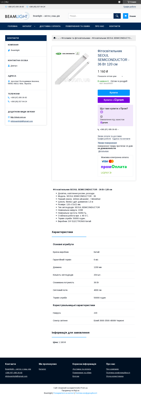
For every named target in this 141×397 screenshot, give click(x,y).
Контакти (114, 26)
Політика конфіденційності (118, 373)
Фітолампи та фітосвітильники (75, 38)
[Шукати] (117, 16)
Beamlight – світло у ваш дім (18, 369)
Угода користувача (114, 376)
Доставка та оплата (82, 369)
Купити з (114, 100)
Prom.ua (84, 388)
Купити (114, 92)
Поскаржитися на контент (63, 393)
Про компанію (112, 369)
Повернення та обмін (78, 26)
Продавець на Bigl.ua (70, 391)
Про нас (99, 26)
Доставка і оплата (50, 26)
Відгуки (12, 34)
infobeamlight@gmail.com (22, 121)
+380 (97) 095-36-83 (13, 373)
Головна (12, 26)
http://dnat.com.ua (18, 117)
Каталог (27, 26)
